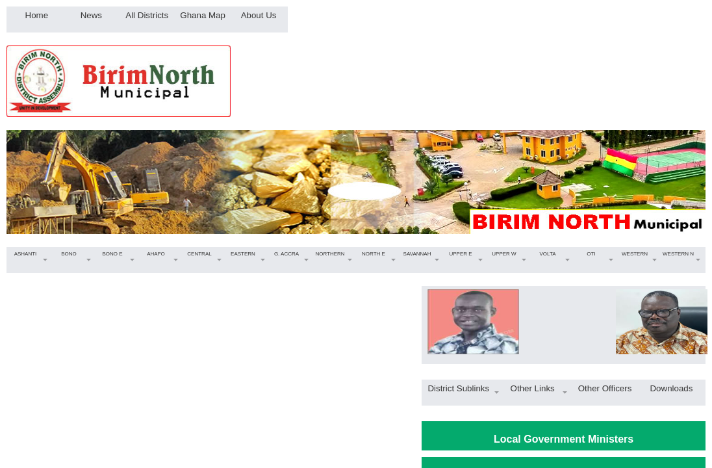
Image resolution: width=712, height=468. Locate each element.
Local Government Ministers (563, 439)
